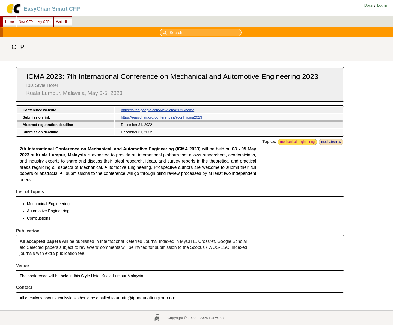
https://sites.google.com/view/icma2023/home (157, 110)
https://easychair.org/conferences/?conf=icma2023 (161, 117)
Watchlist (62, 22)
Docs (368, 5)
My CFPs (44, 22)
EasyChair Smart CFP (52, 9)
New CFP (26, 22)
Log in (382, 5)
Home (9, 22)
